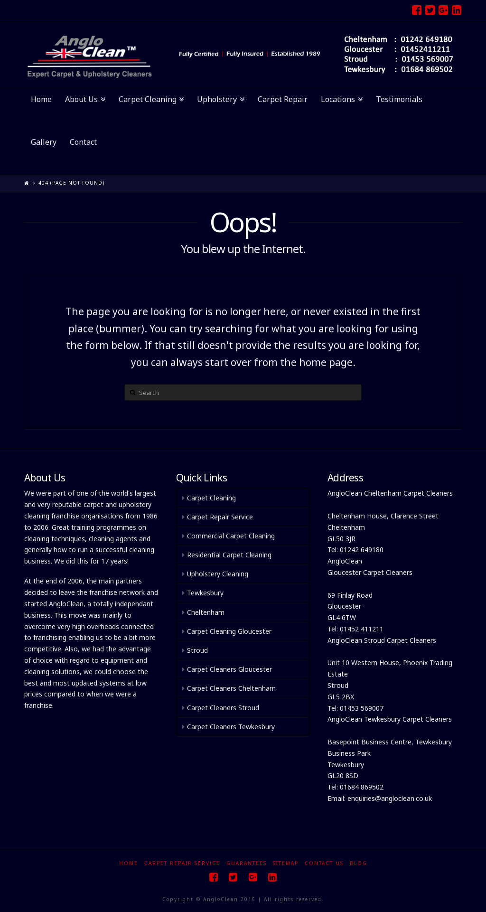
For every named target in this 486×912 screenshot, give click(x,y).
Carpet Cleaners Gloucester (229, 669)
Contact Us (324, 863)
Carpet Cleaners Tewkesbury (231, 726)
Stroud (197, 650)
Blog (358, 863)
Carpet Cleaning (211, 497)
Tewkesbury (205, 592)
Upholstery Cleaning (217, 573)
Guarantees (246, 863)
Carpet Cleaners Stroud (223, 707)
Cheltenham (205, 612)
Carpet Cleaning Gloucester (229, 631)
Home (128, 863)
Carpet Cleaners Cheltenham (231, 688)
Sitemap (286, 863)
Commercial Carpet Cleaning (231, 535)
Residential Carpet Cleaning (229, 554)
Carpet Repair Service (220, 516)
